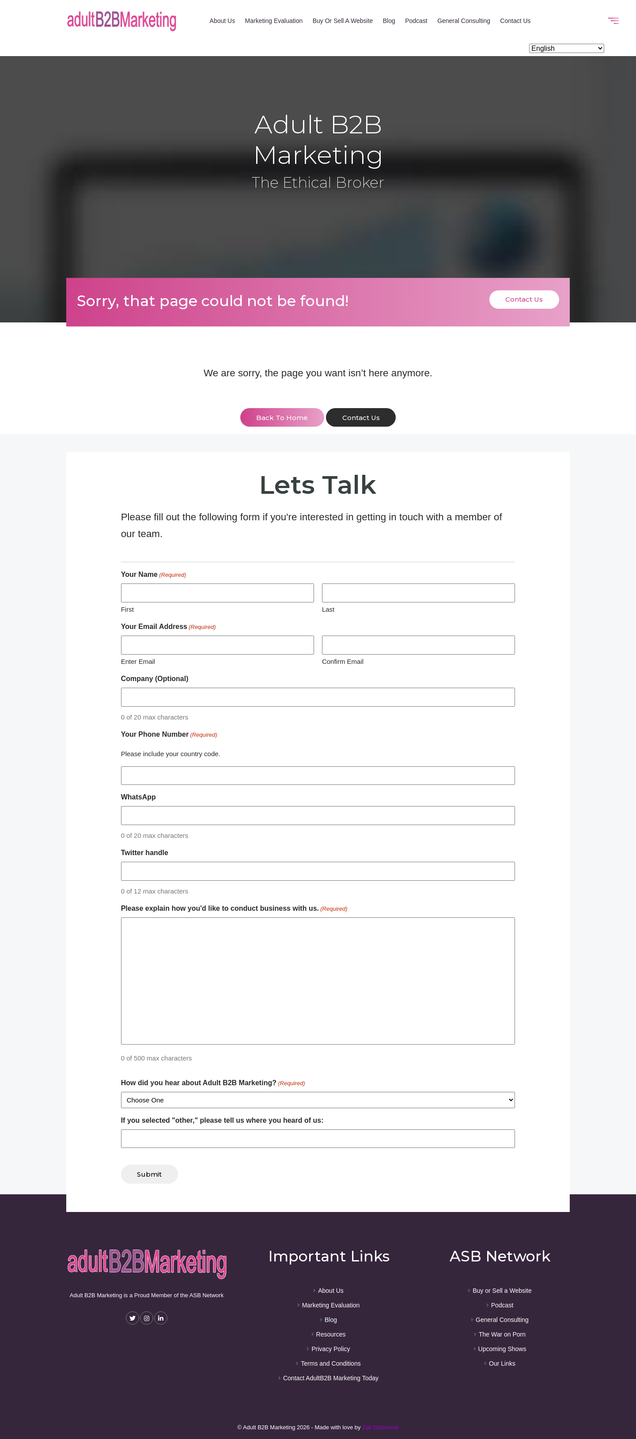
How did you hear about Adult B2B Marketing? (213, 1083)
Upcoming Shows (502, 1348)
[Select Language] (566, 48)
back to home (282, 417)
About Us (222, 20)
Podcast (416, 20)
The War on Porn (502, 1333)
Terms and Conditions (330, 1363)
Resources (331, 1333)
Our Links (502, 1363)
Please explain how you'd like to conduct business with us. (234, 909)
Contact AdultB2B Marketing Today (331, 1377)
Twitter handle (144, 852)
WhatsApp (138, 797)
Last (328, 609)
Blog (389, 20)
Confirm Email (342, 661)
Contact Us (515, 20)
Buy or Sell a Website (343, 20)
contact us (361, 417)
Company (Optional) (155, 678)
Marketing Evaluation (274, 20)
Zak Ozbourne (380, 1427)
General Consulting (463, 20)
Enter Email (138, 661)
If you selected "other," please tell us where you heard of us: (222, 1120)
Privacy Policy (330, 1348)
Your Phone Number (169, 735)
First (127, 609)
